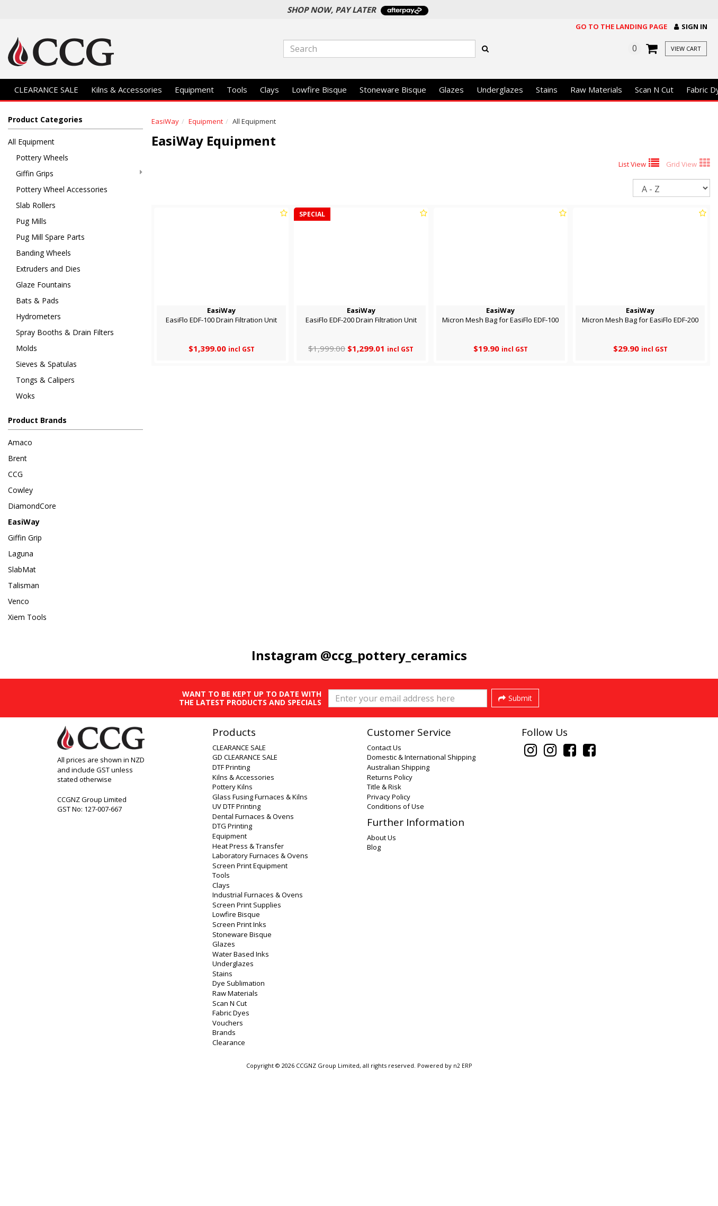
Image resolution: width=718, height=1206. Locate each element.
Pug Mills (31, 221)
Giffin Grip (25, 538)
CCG (15, 474)
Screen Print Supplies (246, 1037)
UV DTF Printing (236, 939)
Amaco (20, 442)
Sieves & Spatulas (46, 364)
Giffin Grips (79, 173)
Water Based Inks (240, 1087)
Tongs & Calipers (45, 380)
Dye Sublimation (238, 1116)
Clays (269, 89)
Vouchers (227, 1155)
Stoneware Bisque (393, 89)
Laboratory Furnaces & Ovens (260, 988)
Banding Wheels (43, 253)
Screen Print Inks (239, 1057)
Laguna (20, 553)
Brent (17, 458)
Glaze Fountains (43, 285)
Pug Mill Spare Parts (50, 237)
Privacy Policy (388, 929)
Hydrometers (38, 316)
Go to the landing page (621, 26)
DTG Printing (232, 959)
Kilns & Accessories (126, 89)
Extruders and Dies (48, 269)
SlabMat (22, 569)
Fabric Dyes (230, 1145)
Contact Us (384, 880)
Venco (18, 601)
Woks (25, 396)
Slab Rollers (36, 205)
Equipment (194, 89)
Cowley (20, 490)
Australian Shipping (398, 900)
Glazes (451, 89)
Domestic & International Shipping (421, 890)
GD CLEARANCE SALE (244, 890)
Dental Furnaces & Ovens (253, 949)
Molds (26, 348)
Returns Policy (389, 910)
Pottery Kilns (232, 919)
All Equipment (31, 142)
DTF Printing (231, 900)
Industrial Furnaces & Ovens (257, 1027)
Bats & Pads (37, 300)
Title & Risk (384, 919)
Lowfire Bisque (319, 89)
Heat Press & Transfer (248, 979)
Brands (224, 1165)
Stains (547, 89)
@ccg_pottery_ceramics (393, 655)
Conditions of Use (395, 939)
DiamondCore (32, 506)
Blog (374, 980)
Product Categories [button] (45, 119)
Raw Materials (596, 89)
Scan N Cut (654, 89)
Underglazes (500, 89)
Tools (237, 89)
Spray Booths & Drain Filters (65, 332)
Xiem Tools (27, 617)
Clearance (228, 1175)
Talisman (23, 585)
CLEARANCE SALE (46, 89)
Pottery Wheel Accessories (61, 189)
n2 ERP (462, 1198)
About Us (381, 970)
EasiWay (24, 522)
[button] (690, 27)
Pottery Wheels (42, 157)
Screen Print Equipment (250, 998)
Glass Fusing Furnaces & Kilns (260, 929)
